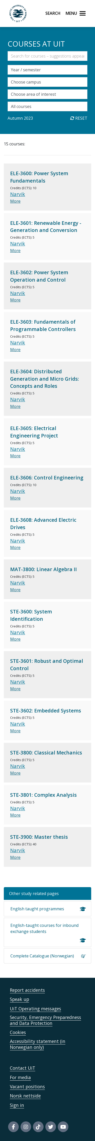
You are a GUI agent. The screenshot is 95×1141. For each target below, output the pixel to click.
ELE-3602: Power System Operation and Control (39, 276)
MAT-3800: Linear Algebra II (43, 569)
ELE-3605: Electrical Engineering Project (34, 432)
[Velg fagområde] (47, 94)
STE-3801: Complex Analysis (43, 794)
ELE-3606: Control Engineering (46, 477)
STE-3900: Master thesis (39, 836)
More (15, 201)
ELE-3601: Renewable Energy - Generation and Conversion (45, 226)
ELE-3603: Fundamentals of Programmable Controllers (43, 325)
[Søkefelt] (47, 56)
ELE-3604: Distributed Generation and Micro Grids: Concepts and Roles (44, 379)
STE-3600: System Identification (31, 615)
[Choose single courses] (47, 106)
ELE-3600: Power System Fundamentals (39, 177)
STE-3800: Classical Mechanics (46, 752)
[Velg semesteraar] (47, 70)
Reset (78, 118)
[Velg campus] (47, 82)
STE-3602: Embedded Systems (45, 710)
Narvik (17, 194)
